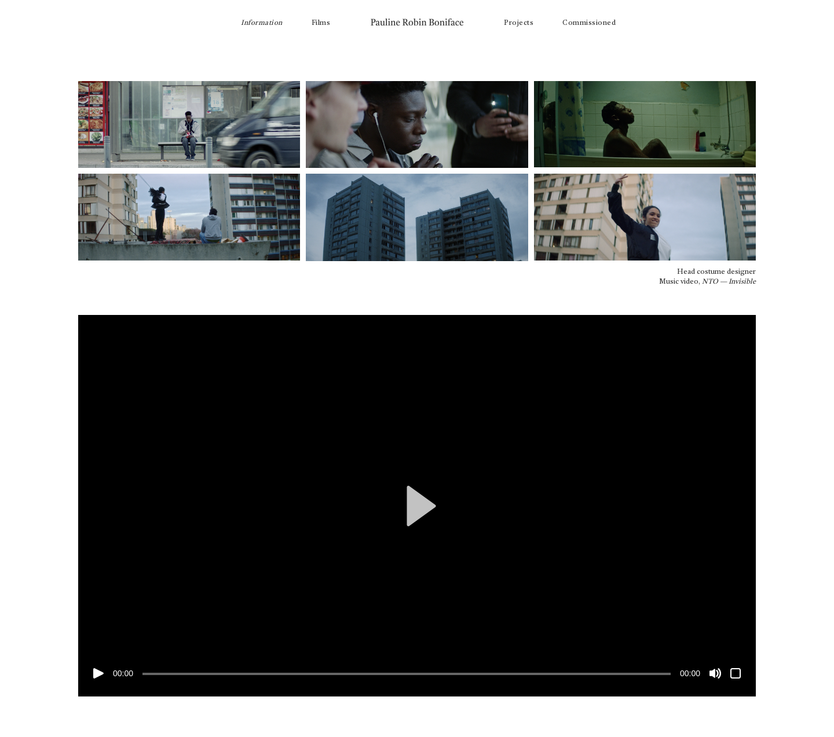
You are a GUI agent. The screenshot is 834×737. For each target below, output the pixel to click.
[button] (417, 506)
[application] (417, 505)
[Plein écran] (735, 673)
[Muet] (715, 673)
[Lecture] (98, 673)
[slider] (406, 674)
